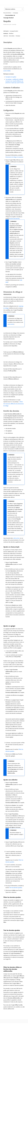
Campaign (17, 13)
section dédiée (7, 75)
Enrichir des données (11, 239)
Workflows (12, 33)
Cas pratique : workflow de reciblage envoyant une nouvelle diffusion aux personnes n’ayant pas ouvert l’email (15, 85)
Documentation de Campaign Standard (9, 16)
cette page (8, 310)
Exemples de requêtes (12, 81)
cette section (18, 593)
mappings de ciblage (9, 340)
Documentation (7, 13)
